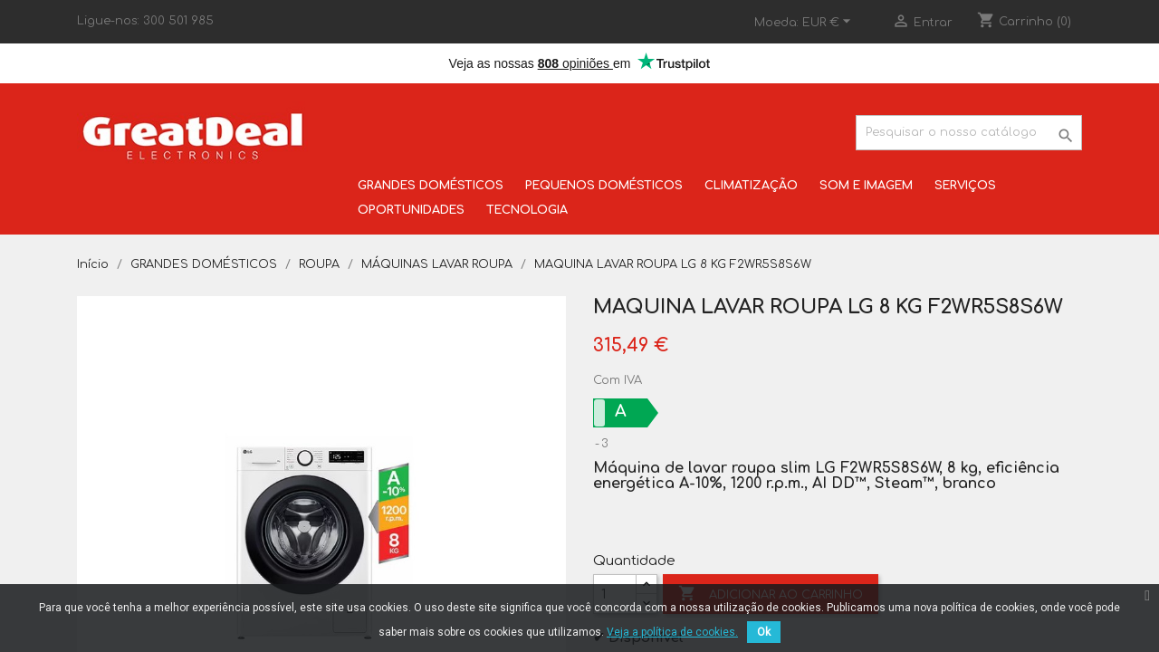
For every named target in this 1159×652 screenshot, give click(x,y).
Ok (764, 632)
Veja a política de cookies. (672, 632)
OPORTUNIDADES (411, 210)
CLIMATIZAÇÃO (751, 185)
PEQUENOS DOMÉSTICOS (604, 185)
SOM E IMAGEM (866, 185)
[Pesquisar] (969, 132)
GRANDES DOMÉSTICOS (430, 185)
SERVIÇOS (965, 185)
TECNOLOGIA (527, 210)
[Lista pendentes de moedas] (829, 23)
